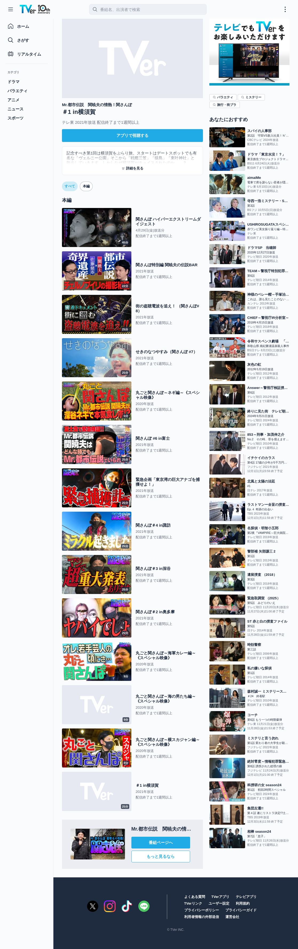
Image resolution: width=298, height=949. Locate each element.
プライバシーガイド (241, 910)
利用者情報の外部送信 (201, 917)
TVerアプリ (220, 897)
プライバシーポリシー (201, 910)
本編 (86, 186)
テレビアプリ (246, 897)
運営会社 (232, 917)
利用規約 (243, 903)
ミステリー (251, 97)
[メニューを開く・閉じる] (285, 9)
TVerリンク (193, 903)
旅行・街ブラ (224, 105)
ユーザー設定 (219, 903)
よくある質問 (194, 897)
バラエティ (223, 97)
